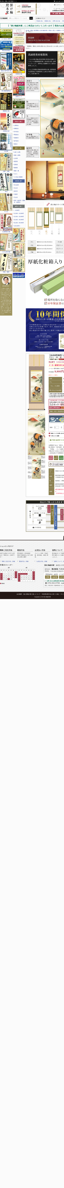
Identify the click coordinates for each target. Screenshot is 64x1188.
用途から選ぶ (52, 30)
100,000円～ (17, 226)
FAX (48, 577)
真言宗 (16, 191)
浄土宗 (16, 188)
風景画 (16, 161)
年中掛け (16, 131)
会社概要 (19, 594)
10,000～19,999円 (19, 213)
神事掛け (16, 128)
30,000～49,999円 (19, 219)
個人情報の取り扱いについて (31, 594)
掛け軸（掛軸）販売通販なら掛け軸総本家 (36, 30)
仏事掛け (16, 125)
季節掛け (16, 134)
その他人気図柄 (18, 177)
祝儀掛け (16, 137)
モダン (16, 174)
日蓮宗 (16, 194)
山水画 (16, 158)
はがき (55, 577)
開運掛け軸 (48, 21)
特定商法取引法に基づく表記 (50, 594)
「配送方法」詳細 (23, 561)
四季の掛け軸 (56, 21)
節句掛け (16, 141)
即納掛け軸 (39, 21)
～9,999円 (16, 210)
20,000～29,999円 (19, 216)
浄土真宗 (16, 185)
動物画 (16, 167)
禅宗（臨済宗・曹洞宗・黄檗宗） (19, 201)
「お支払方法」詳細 (41, 561)
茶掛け (16, 144)
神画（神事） (17, 155)
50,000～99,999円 (19, 222)
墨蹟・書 (16, 170)
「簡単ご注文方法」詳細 (8, 561)
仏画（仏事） (17, 152)
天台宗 (16, 197)
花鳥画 (16, 164)
